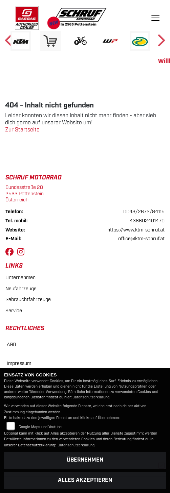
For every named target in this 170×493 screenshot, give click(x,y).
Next (160, 42)
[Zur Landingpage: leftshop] (50, 41)
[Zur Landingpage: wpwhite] (110, 41)
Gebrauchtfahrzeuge (28, 299)
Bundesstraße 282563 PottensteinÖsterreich (24, 193)
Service (13, 310)
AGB (11, 344)
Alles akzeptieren (85, 480)
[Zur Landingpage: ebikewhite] (80, 41)
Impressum (19, 363)
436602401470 (147, 221)
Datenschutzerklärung (90, 397)
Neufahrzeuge (21, 289)
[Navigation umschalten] (155, 17)
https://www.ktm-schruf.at (136, 230)
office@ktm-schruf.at (141, 239)
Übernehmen (85, 460)
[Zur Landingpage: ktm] (20, 41)
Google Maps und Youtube (40, 427)
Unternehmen (20, 277)
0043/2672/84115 (144, 211)
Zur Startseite (22, 129)
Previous (9, 42)
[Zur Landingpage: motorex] (140, 41)
